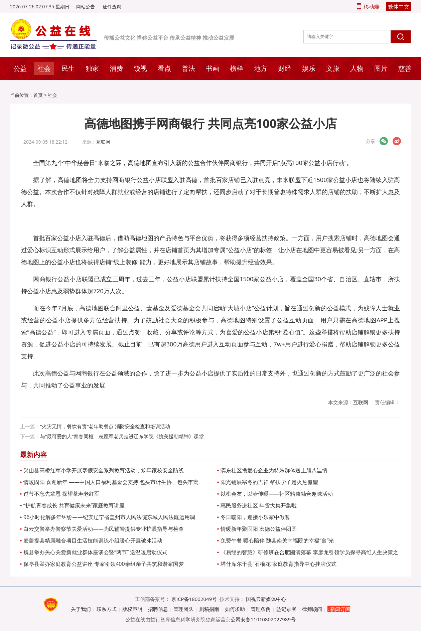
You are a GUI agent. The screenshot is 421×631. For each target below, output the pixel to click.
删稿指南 (209, 609)
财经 (284, 68)
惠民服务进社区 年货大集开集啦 (259, 505)
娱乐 (308, 68)
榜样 (236, 68)
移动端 (372, 6)
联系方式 (107, 609)
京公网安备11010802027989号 (261, 619)
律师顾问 (312, 609)
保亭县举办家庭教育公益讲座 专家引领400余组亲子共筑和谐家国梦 (103, 564)
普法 (188, 68)
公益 (20, 68)
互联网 (103, 142)
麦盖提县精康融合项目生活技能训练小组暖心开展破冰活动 (92, 540)
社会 (44, 68)
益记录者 (286, 609)
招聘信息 (158, 609)
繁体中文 (398, 6)
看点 (164, 68)
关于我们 (81, 609)
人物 (357, 68)
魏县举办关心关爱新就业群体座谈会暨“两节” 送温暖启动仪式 (95, 552)
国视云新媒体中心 (266, 599)
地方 (260, 68)
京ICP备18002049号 (194, 599)
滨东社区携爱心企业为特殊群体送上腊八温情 (274, 470)
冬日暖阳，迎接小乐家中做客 (255, 517)
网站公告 (85, 6)
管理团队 (183, 609)
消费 (116, 68)
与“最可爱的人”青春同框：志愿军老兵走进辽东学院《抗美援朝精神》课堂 (122, 436)
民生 (68, 68)
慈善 (405, 68)
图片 (381, 68)
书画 (212, 68)
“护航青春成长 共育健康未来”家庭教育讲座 (74, 505)
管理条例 (261, 609)
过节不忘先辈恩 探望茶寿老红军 (61, 493)
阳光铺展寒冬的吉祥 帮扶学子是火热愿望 (269, 482)
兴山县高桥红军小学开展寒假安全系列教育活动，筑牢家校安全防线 (103, 470)
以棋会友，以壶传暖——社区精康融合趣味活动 (277, 493)
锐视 (140, 68)
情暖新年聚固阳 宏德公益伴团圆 (259, 528)
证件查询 (112, 6)
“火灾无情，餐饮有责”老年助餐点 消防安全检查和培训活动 (105, 426)
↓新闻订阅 (338, 609)
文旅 (332, 68)
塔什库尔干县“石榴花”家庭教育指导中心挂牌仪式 (278, 564)
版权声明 (132, 609)
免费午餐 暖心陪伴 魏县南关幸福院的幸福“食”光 (277, 540)
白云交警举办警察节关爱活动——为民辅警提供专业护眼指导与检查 (103, 528)
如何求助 (235, 609)
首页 (38, 95)
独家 (92, 68)
